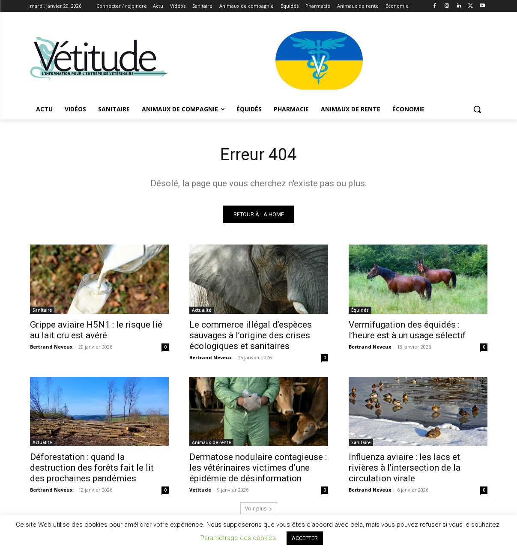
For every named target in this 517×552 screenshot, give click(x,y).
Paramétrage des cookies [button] (238, 538)
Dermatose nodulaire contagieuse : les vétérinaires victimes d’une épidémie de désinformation (258, 468)
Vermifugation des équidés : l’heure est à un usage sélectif (407, 330)
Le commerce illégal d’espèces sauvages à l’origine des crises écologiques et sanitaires (250, 336)
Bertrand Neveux (51, 347)
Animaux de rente (211, 443)
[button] (477, 109)
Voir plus (258, 509)
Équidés (360, 311)
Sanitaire (42, 311)
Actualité (201, 311)
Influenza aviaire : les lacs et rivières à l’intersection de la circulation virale (404, 468)
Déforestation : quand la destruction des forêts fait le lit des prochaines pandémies (92, 468)
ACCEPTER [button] (305, 538)
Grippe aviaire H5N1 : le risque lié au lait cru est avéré (96, 330)
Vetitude (200, 490)
